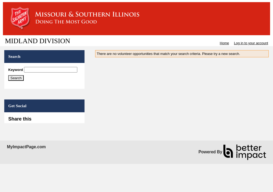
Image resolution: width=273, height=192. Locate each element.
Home (224, 43)
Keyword (15, 70)
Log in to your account (251, 43)
